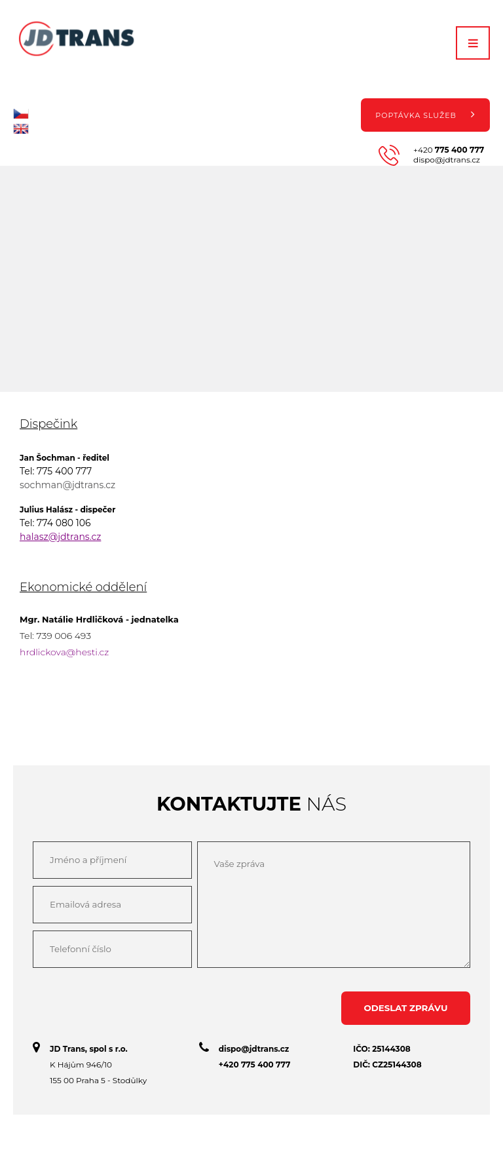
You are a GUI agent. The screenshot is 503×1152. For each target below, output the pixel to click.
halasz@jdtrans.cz (60, 537)
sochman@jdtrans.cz (67, 485)
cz (21, 114)
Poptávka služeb (425, 114)
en (21, 129)
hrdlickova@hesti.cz (64, 652)
